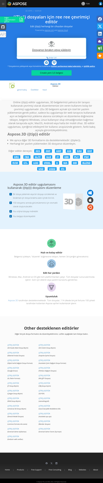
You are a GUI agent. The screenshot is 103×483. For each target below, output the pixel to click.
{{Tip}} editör (13, 345)
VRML (47, 162)
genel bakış (22, 89)
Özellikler (35, 89)
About (95, 470)
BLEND (86, 162)
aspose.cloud (63, 30)
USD (40, 168)
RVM (15, 162)
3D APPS (28, 11)
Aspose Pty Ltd (42, 482)
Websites (82, 470)
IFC (63, 168)
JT (58, 157)
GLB (48, 157)
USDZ (52, 168)
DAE (79, 151)
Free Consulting (55, 470)
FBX (27, 157)
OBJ (66, 157)
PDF (86, 157)
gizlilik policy (89, 66)
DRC (16, 157)
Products (20, 470)
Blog (70, 470)
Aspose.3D (56, 84)
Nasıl (45, 89)
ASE (69, 151)
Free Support (36, 470)
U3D (35, 162)
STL (25, 162)
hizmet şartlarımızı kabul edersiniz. (66, 66)
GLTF (38, 157)
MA (65, 162)
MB (75, 162)
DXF (89, 151)
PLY (76, 157)
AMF (59, 151)
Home (7, 470)
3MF (48, 151)
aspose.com (49, 30)
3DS (37, 151)
